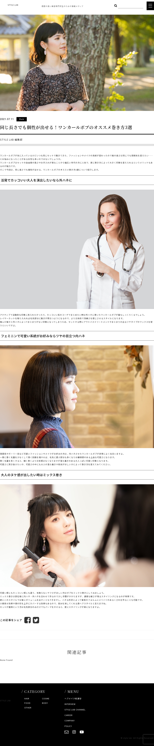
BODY (45, 703)
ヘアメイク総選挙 (73, 698)
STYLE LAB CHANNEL (75, 709)
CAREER (69, 715)
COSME (45, 698)
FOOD (27, 703)
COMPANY (70, 720)
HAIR (26, 698)
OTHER (27, 707)
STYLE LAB (13, 4)
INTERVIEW (70, 704)
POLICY (68, 726)
